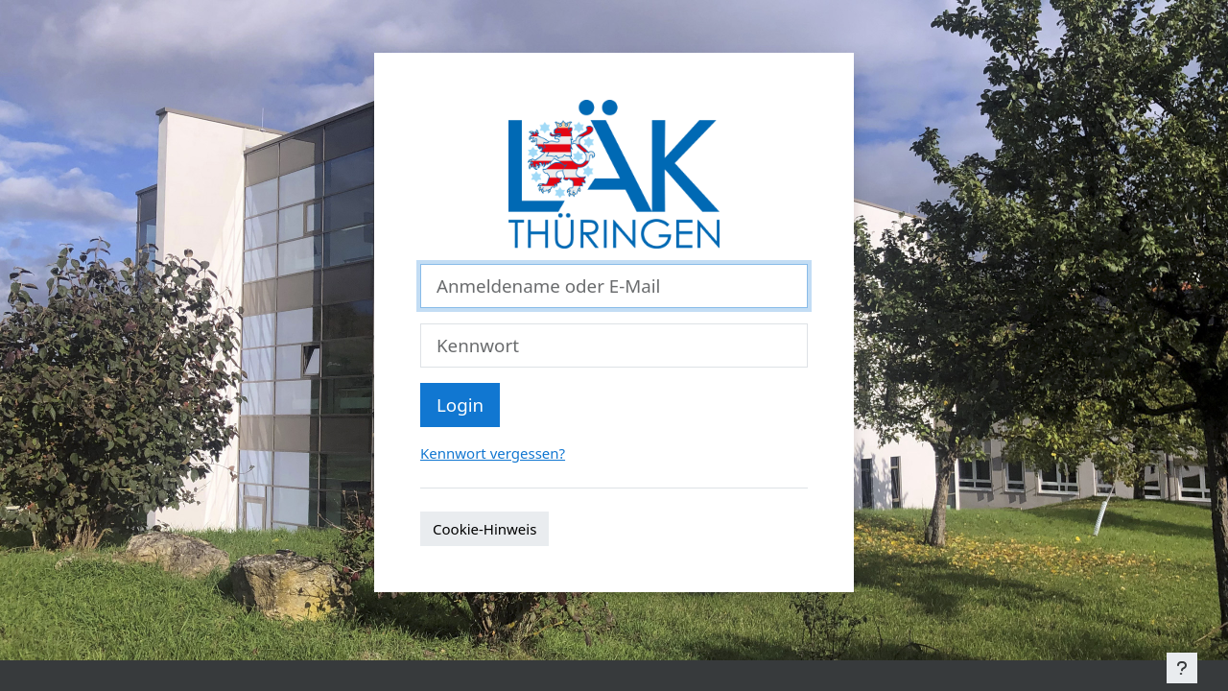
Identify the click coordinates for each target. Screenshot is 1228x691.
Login (460, 405)
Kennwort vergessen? (492, 453)
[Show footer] (1182, 668)
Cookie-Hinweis (484, 528)
